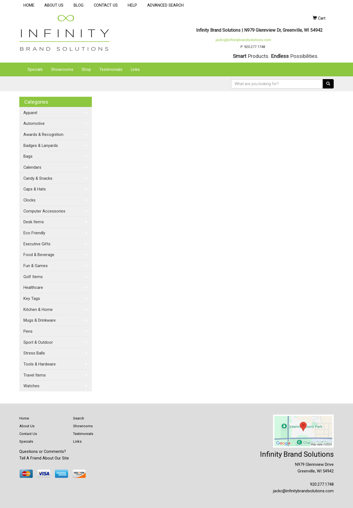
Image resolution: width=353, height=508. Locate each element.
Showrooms (62, 69)
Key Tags (31, 298)
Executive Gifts (36, 243)
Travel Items (34, 375)
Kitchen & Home (38, 309)
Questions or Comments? (42, 451)
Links (135, 69)
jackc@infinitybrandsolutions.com (243, 40)
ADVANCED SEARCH (165, 5)
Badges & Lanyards (40, 145)
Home (24, 418)
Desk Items (33, 221)
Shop (86, 69)
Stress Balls (34, 353)
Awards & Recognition (43, 134)
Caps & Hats (34, 189)
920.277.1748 (322, 484)
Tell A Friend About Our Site (44, 458)
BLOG (79, 5)
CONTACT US (106, 5)
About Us (26, 426)
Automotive (34, 123)
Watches (31, 385)
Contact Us (28, 434)
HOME (28, 5)
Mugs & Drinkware (39, 320)
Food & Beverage (38, 254)
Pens (28, 331)
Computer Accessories (44, 211)
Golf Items (33, 276)
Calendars (32, 167)
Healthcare (33, 287)
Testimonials (110, 69)
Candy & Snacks (37, 178)
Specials (35, 69)
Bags (28, 156)
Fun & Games (35, 265)
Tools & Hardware (39, 364)
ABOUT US (53, 5)
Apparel (30, 112)
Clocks (29, 200)
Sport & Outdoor (38, 342)
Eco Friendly (34, 232)
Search (78, 418)
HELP (132, 5)
